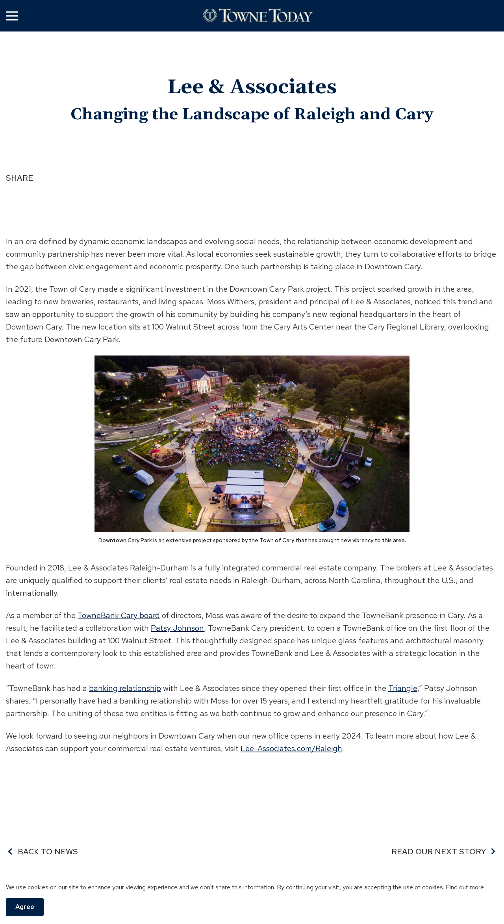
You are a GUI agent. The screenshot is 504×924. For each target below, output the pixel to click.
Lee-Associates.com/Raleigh (291, 748)
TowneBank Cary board (119, 615)
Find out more (465, 887)
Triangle (402, 688)
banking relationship (125, 688)
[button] (12, 15)
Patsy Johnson (177, 628)
